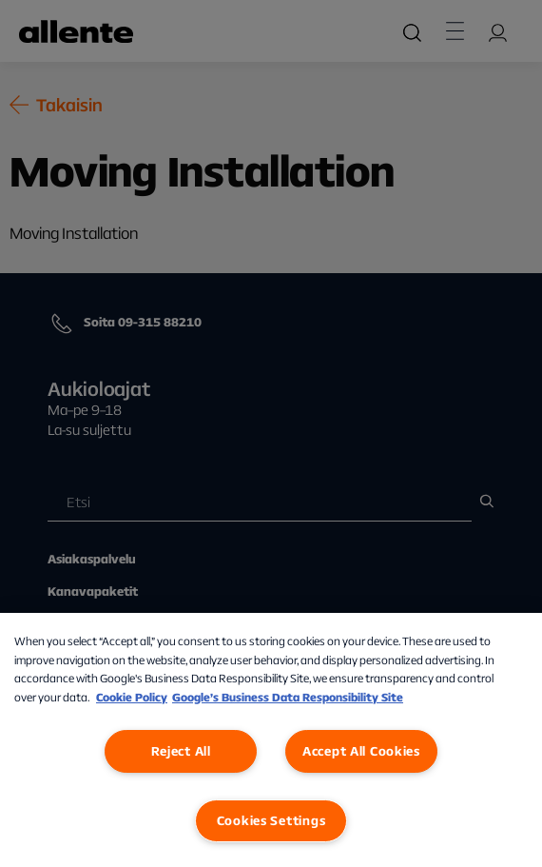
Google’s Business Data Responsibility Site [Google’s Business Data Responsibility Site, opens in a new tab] (287, 697)
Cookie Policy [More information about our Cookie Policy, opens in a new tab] (131, 697)
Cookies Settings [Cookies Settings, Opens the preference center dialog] (271, 820)
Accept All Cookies (361, 751)
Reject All (181, 751)
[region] (271, 740)
